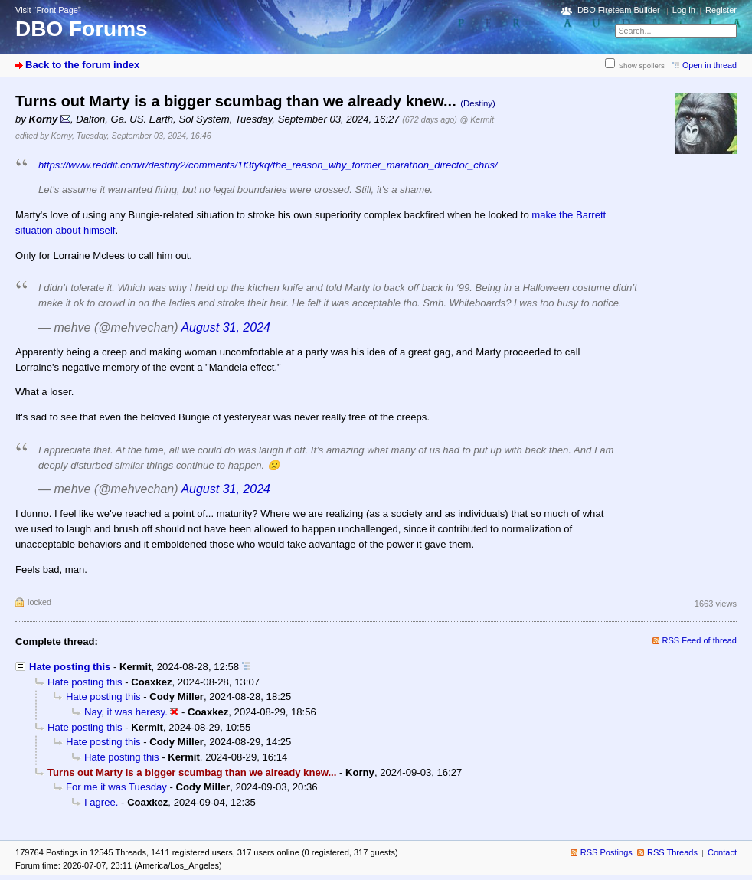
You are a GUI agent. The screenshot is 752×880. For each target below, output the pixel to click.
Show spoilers (642, 65)
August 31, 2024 (225, 327)
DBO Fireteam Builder (618, 10)
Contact (722, 852)
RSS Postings (606, 852)
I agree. (101, 802)
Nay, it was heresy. (126, 712)
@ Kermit (477, 119)
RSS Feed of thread (699, 640)
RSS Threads (672, 852)
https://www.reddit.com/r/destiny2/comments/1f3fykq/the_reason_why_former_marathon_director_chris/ (268, 165)
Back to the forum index (82, 64)
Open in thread (709, 65)
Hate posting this (69, 666)
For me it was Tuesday (116, 787)
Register (721, 10)
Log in (683, 10)
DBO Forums (81, 29)
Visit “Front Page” (48, 10)
